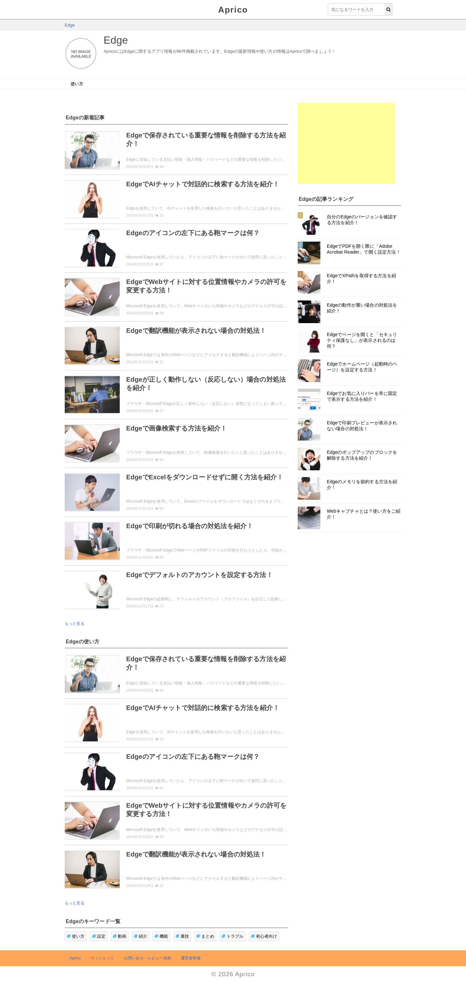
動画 (120, 936)
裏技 (182, 936)
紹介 (141, 936)
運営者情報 (191, 958)
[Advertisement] (346, 143)
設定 (99, 936)
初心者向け (264, 936)
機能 (161, 936)
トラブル (232, 936)
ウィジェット (102, 958)
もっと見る (74, 623)
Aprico (233, 10)
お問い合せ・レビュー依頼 (147, 958)
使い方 (77, 84)
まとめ (205, 936)
